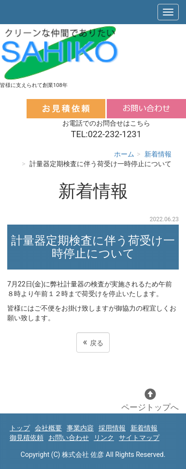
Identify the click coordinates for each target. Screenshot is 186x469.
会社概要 (48, 428)
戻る (93, 342)
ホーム (124, 154)
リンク (104, 437)
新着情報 (158, 154)
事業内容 (80, 428)
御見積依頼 (26, 437)
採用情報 (112, 428)
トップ (20, 428)
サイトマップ (139, 437)
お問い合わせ (68, 437)
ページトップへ (150, 400)
